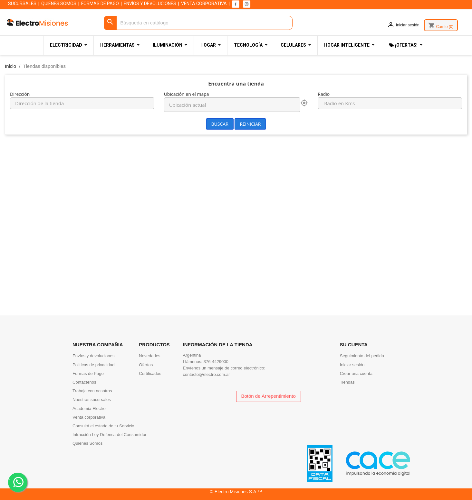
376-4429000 (216, 361)
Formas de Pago (88, 373)
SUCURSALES (22, 3)
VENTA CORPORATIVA (204, 3)
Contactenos (84, 382)
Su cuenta (354, 344)
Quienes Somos (87, 443)
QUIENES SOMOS (58, 3)
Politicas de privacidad (93, 364)
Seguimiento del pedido (362, 355)
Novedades (149, 355)
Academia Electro (89, 408)
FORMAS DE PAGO (100, 3)
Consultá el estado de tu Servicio (103, 425)
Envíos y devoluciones (93, 355)
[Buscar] (198, 23)
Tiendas (347, 382)
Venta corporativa (88, 417)
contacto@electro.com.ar (206, 374)
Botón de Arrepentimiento (268, 396)
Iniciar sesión (352, 364)
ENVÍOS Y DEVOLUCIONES (150, 3)
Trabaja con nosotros (92, 390)
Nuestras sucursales (91, 399)
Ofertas (146, 364)
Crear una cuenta (356, 373)
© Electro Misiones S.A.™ (236, 491)
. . (18, 482)
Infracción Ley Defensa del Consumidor (109, 434)
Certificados (150, 373)
